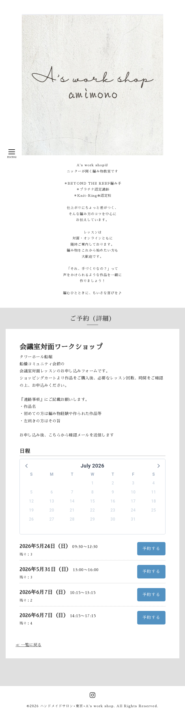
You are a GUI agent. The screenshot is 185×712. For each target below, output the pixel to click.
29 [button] (92, 519)
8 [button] (92, 492)
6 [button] (52, 492)
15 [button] (92, 501)
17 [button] (133, 501)
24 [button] (133, 510)
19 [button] (31, 510)
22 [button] (92, 510)
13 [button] (52, 501)
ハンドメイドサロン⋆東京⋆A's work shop (77, 706)
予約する (151, 549)
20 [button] (52, 510)
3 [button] (133, 483)
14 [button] (72, 501)
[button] (27, 465)
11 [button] (153, 492)
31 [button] (133, 519)
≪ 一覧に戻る (29, 645)
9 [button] (113, 492)
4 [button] (153, 483)
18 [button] (153, 501)
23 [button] (113, 510)
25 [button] (153, 510)
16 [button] (113, 501)
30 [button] (113, 519)
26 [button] (31, 519)
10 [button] (133, 492)
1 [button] (92, 483)
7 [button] (72, 492)
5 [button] (31, 492)
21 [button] (72, 510)
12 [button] (31, 501)
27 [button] (52, 519)
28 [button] (72, 519)
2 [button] (113, 483)
